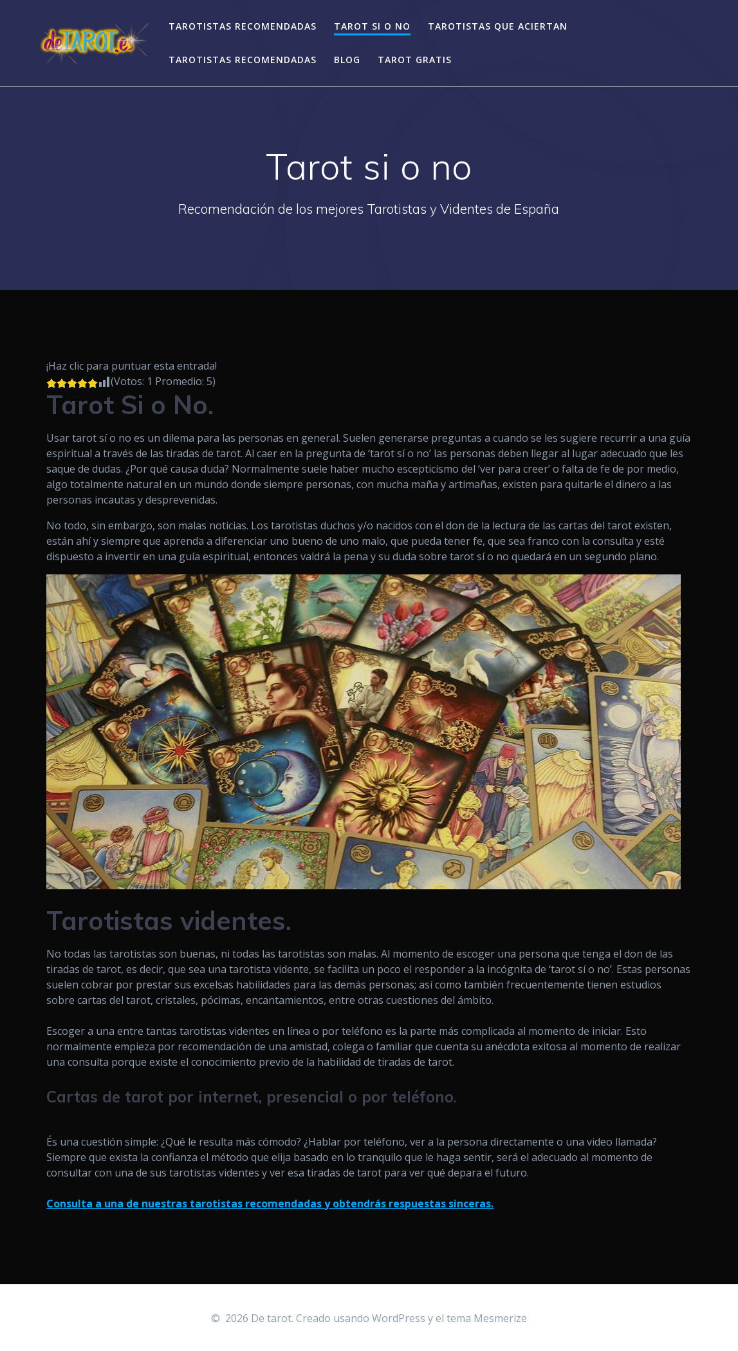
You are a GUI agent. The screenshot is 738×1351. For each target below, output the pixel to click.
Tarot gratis (415, 59)
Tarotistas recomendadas (243, 26)
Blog (347, 59)
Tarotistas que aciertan (497, 26)
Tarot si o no (372, 26)
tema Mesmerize (487, 1318)
